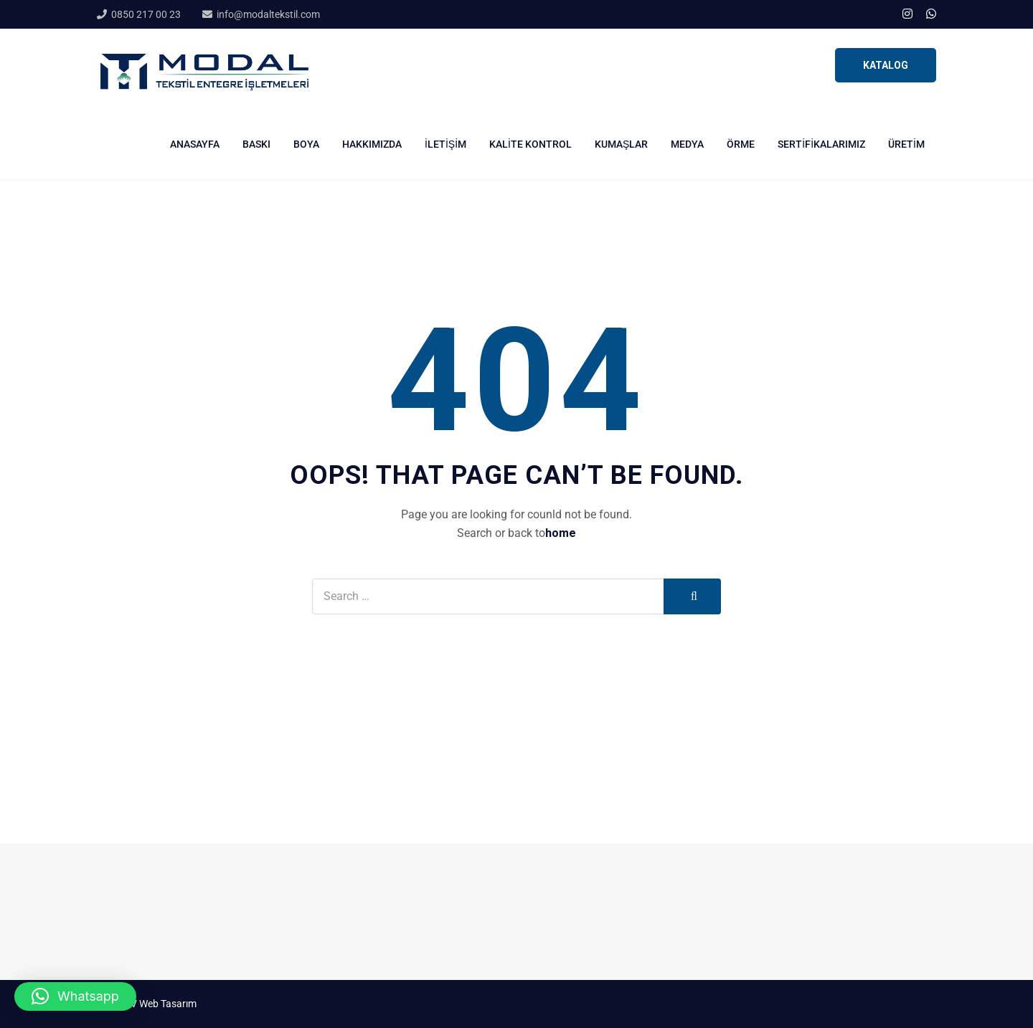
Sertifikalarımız (821, 144)
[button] (75, 996)
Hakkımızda (372, 144)
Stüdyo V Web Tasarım (147, 1003)
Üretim (906, 144)
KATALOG (885, 65)
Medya (687, 144)
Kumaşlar (621, 144)
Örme (741, 144)
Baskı (256, 144)
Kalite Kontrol (530, 144)
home (560, 533)
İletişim (445, 144)
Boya (306, 144)
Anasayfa (195, 144)
